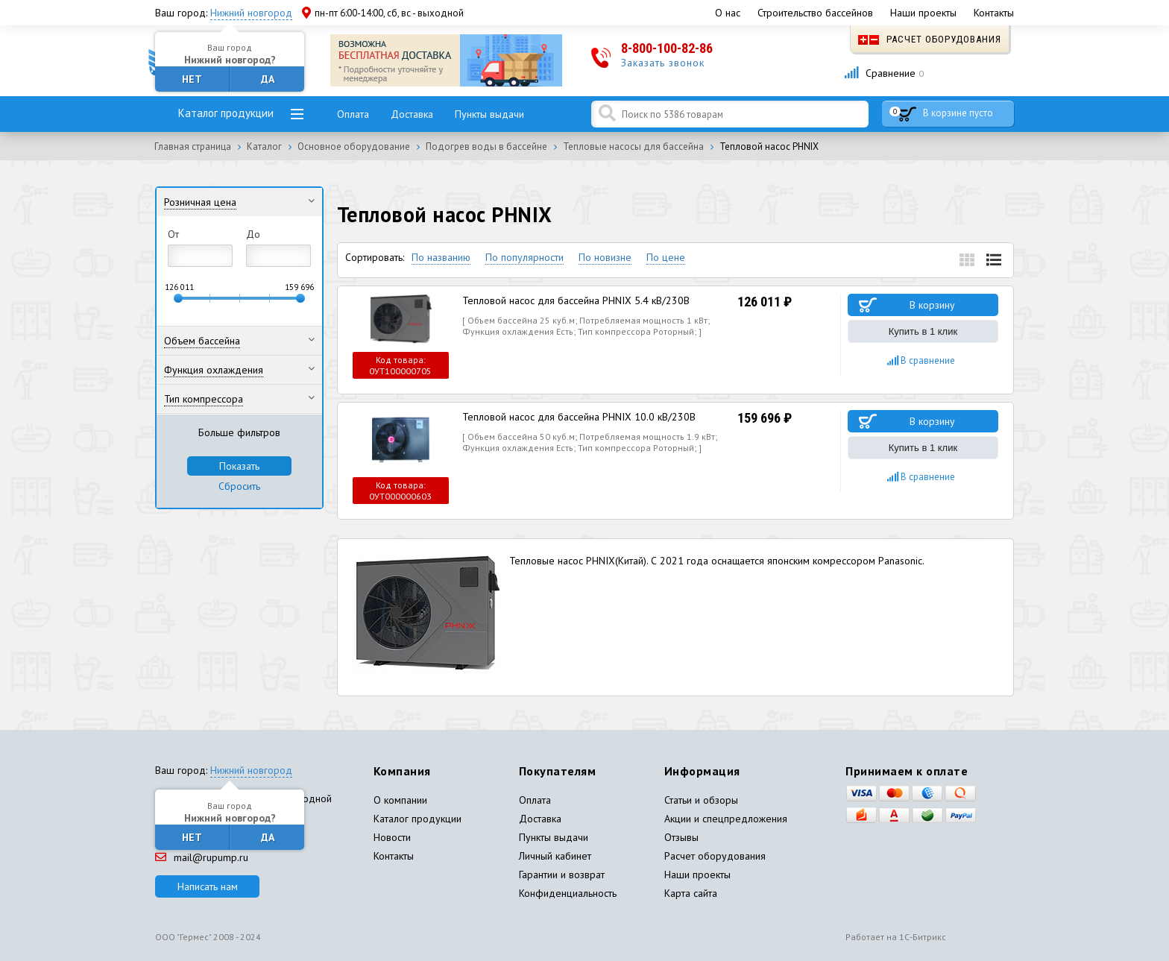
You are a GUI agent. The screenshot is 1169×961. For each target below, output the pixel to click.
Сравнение (884, 73)
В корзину (932, 305)
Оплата (353, 114)
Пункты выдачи (489, 114)
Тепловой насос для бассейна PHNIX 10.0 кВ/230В (579, 416)
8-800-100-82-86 (667, 48)
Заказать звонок (663, 62)
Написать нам (207, 886)
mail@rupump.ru (201, 857)
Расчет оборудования (929, 39)
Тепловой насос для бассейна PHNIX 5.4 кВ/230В (576, 300)
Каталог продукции (226, 113)
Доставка (412, 114)
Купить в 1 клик (923, 331)
